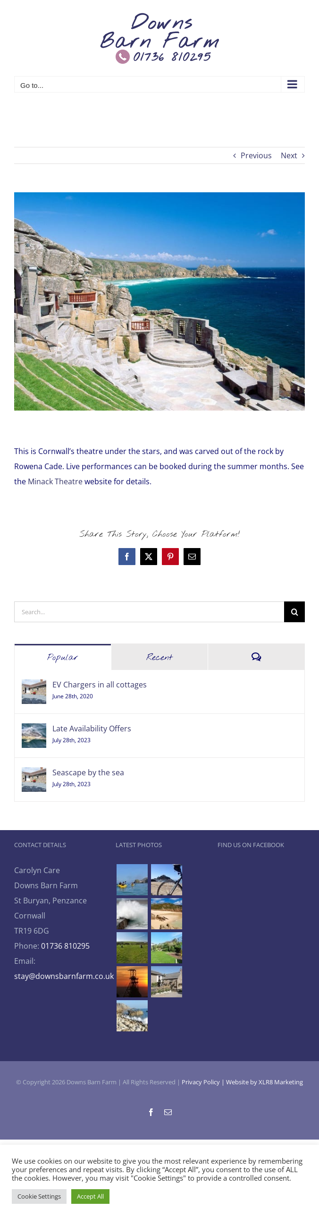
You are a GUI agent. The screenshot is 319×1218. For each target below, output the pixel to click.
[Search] (294, 611)
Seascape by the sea (88, 772)
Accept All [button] (90, 1196)
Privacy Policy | (204, 1082)
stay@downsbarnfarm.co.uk (64, 976)
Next (289, 155)
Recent (159, 657)
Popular (62, 657)
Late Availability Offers (91, 728)
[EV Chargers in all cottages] (34, 687)
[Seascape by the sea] (34, 775)
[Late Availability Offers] (34, 731)
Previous (256, 155)
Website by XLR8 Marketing (264, 1082)
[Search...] (149, 611)
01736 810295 (65, 946)
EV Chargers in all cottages (99, 684)
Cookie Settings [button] (39, 1196)
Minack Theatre (56, 481)
